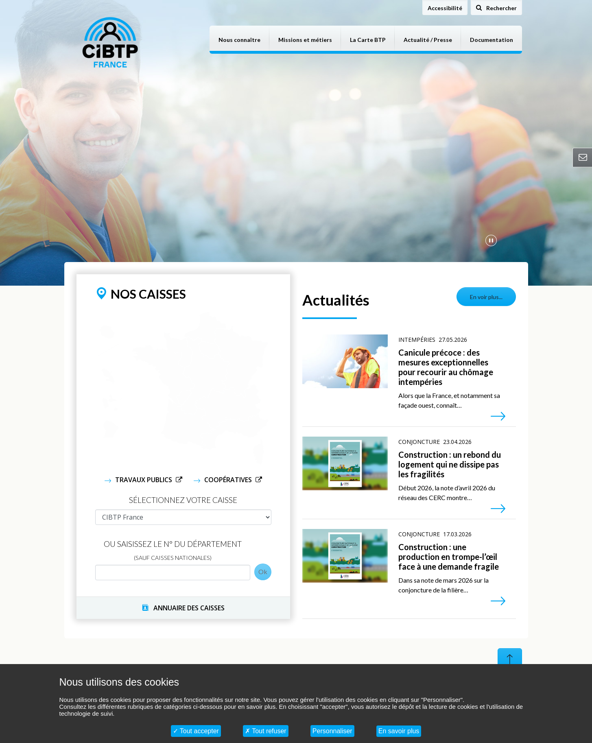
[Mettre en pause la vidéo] (491, 240)
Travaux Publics (144, 479)
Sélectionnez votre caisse (183, 500)
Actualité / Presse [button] (428, 39)
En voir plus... (486, 296)
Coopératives (228, 479)
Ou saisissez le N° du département (173, 550)
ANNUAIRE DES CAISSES (183, 607)
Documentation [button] (491, 39)
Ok (262, 571)
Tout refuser (265, 731)
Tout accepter (196, 731)
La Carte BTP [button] (368, 39)
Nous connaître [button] (239, 39)
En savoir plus (398, 731)
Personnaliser (332, 731)
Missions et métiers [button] (305, 39)
